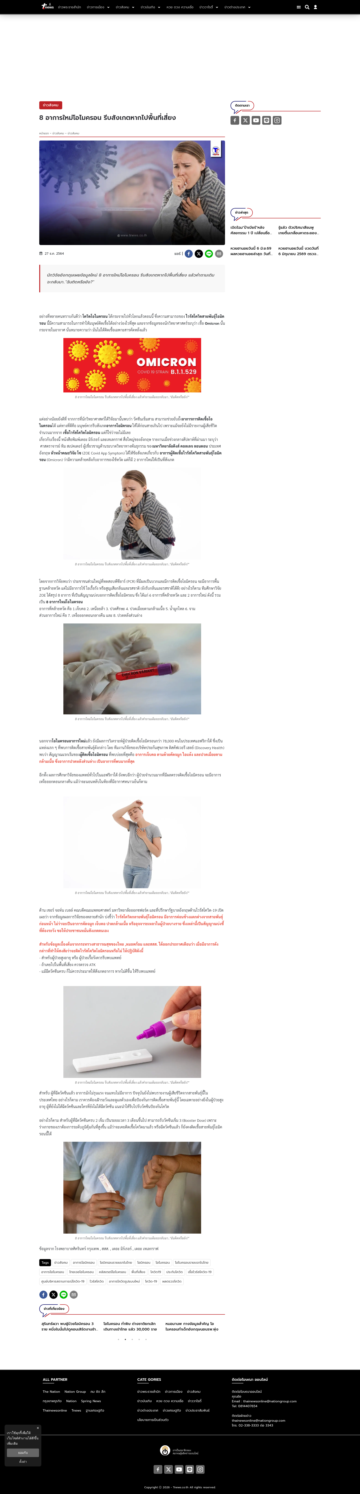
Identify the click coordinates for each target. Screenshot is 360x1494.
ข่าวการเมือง (174, 1391)
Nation (71, 1401)
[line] (209, 254)
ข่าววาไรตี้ (195, 1401)
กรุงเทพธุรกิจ (52, 1401)
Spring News (91, 1401)
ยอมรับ (23, 1453)
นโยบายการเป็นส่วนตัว (153, 1420)
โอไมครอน (163, 1262)
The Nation (51, 1391)
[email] (219, 254)
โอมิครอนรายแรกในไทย (116, 1262)
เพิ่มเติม (12, 1443)
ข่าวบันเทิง (144, 1401)
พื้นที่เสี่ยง (138, 1272)
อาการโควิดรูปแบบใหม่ (124, 1281)
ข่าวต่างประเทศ (147, 1410)
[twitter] (199, 254)
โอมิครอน (143, 1262)
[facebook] (189, 254)
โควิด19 (156, 1272)
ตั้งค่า (23, 1461)
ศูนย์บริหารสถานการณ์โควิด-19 (62, 1281)
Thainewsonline (55, 1410)
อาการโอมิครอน (84, 1262)
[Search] (308, 7)
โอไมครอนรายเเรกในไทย (192, 1262)
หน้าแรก (44, 133)
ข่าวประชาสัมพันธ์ (198, 1410)
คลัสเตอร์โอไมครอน (112, 1272)
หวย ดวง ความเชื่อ (169, 1401)
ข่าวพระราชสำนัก (148, 1391)
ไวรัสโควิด (97, 1281)
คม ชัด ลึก (97, 1391)
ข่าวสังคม (58, 133)
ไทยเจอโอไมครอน (81, 1272)
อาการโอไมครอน (52, 1272)
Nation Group (75, 1391)
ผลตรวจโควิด (171, 1281)
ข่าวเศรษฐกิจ (172, 1410)
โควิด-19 (151, 1281)
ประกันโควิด (174, 1272)
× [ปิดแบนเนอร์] (38, 1428)
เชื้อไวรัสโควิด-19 (200, 1272)
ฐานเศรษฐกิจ (95, 1410)
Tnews (76, 1410)
